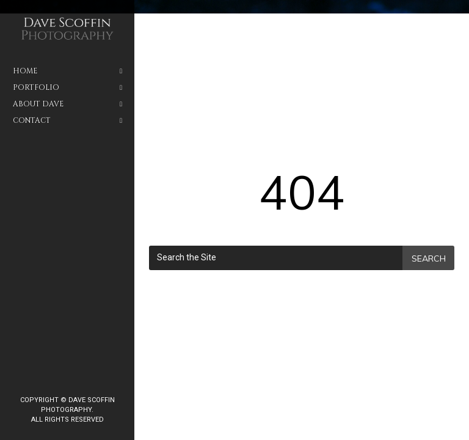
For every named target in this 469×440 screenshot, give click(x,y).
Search (429, 258)
